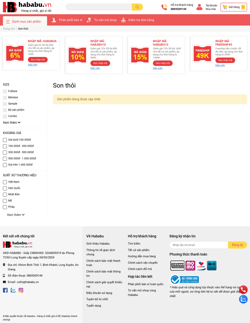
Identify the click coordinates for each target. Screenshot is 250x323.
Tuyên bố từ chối (97, 299)
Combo (12, 116)
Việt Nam (13, 181)
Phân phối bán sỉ (70, 20)
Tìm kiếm (134, 243)
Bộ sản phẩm (16, 109)
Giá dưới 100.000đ (19, 139)
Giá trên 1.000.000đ (20, 164)
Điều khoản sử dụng (99, 293)
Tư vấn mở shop (105, 20)
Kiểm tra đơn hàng (141, 20)
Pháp (11, 206)
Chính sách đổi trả (140, 269)
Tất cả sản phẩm (138, 250)
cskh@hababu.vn (28, 282)
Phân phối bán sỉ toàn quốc (145, 284)
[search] (137, 7)
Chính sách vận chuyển (143, 262)
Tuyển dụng (93, 305)
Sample (12, 103)
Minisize (13, 97)
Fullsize (12, 91)
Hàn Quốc (14, 188)
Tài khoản (211, 5)
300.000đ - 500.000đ (21, 152)
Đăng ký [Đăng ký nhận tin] (237, 245)
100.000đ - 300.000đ (21, 145)
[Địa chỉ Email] (208, 244)
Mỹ (10, 200)
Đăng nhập (211, 9)
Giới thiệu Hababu (98, 243)
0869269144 (178, 9)
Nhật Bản (14, 194)
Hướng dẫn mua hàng (142, 256)
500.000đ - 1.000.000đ (22, 158)
